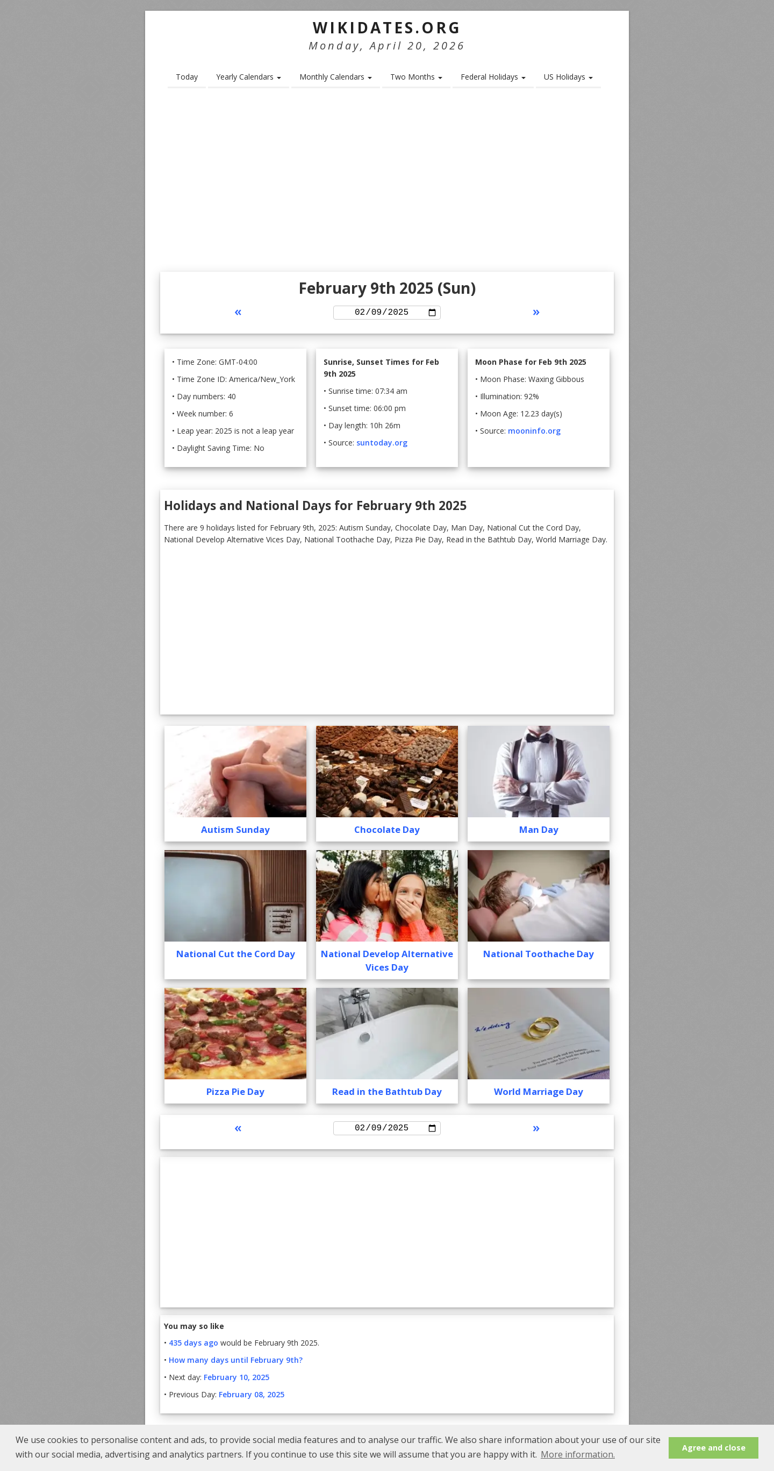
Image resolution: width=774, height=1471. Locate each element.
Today (187, 77)
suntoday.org (381, 444)
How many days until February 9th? (236, 1364)
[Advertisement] (387, 183)
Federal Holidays (493, 77)
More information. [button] (578, 1454)
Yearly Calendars (248, 77)
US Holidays (568, 77)
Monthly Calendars (335, 77)
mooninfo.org (534, 432)
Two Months (416, 77)
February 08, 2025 (251, 1398)
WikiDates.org (387, 27)
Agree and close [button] (714, 1447)
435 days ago (193, 1346)
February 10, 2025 (236, 1381)
